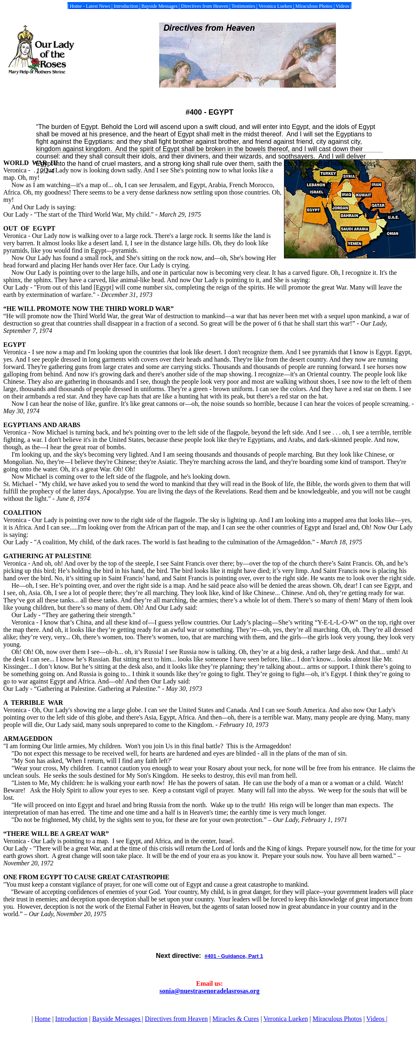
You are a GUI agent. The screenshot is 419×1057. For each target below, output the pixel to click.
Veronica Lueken (286, 1018)
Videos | (376, 1018)
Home (43, 1018)
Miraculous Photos (337, 1018)
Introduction (71, 1018)
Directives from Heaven (176, 1018)
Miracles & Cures (235, 1018)
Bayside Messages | (117, 1018)
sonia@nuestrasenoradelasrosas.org (209, 990)
